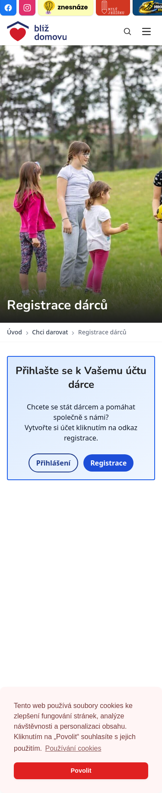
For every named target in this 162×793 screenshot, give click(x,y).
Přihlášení (53, 463)
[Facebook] (8, 8)
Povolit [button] (81, 770)
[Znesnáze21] (65, 8)
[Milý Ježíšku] (113, 8)
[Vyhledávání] (127, 31)
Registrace (108, 463)
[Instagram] (27, 8)
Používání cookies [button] (73, 748)
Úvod (14, 332)
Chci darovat (50, 332)
